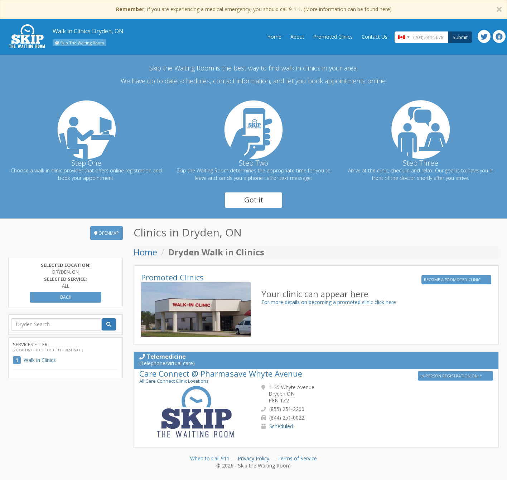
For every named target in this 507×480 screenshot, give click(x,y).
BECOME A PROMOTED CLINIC (453, 279)
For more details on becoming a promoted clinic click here (328, 302)
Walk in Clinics (40, 360)
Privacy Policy (253, 458)
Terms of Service (297, 458)
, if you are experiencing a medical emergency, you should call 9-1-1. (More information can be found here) (254, 9)
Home (274, 36)
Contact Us (374, 36)
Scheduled (281, 426)
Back (65, 297)
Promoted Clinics (333, 36)
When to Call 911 (210, 458)
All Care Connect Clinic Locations (174, 381)
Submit (460, 37)
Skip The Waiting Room (79, 42)
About (297, 36)
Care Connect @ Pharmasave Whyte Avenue (220, 373)
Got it (253, 200)
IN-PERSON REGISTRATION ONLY (451, 375)
